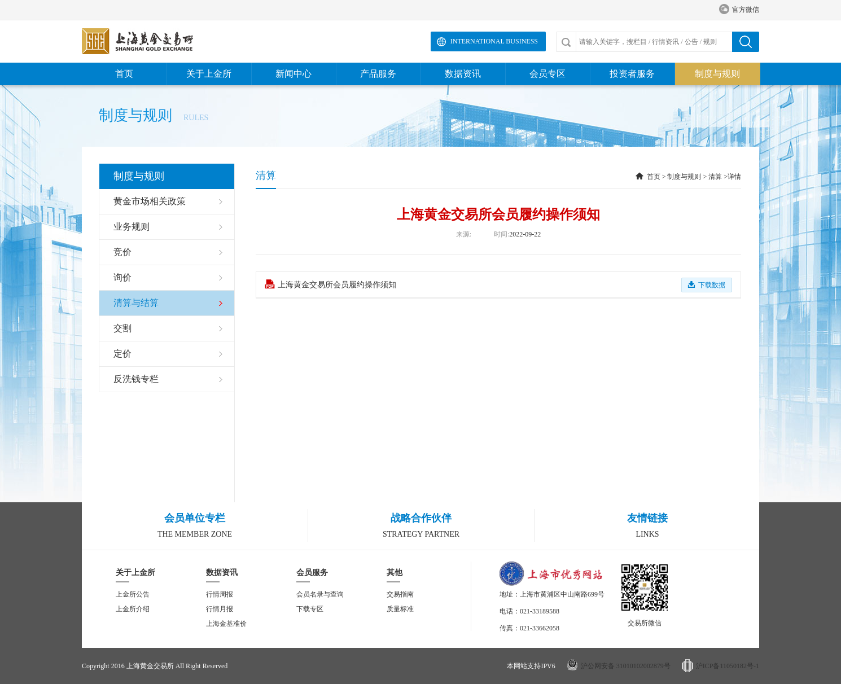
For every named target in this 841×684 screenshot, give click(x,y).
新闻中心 (293, 73)
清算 (715, 177)
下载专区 (309, 609)
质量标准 (400, 609)
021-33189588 (539, 611)
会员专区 (547, 73)
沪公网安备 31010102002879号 (626, 666)
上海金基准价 (226, 624)
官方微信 (739, 10)
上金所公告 (133, 594)
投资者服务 (632, 73)
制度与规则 (717, 73)
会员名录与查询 (320, 594)
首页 (124, 73)
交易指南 (400, 594)
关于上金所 (208, 73)
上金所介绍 (133, 609)
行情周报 (219, 594)
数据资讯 (463, 73)
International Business (494, 41)
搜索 (745, 42)
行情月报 (219, 609)
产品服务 (378, 73)
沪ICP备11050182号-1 (727, 666)
